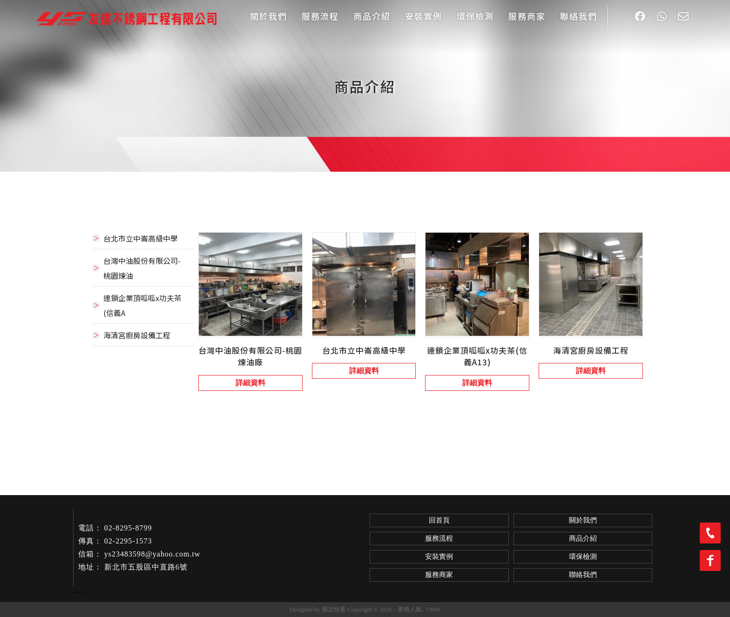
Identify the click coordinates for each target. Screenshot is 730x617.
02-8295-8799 (128, 528)
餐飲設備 (98, 590)
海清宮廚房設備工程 (136, 335)
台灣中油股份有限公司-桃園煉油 (142, 268)
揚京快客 (334, 609)
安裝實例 (423, 16)
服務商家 (527, 16)
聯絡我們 (578, 16)
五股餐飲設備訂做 (347, 590)
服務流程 (320, 16)
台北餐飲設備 (138, 590)
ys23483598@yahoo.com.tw (152, 554)
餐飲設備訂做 (232, 590)
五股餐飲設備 (185, 590)
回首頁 (439, 520)
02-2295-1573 (128, 541)
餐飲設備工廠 (401, 590)
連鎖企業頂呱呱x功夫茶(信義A (142, 305)
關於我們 (268, 16)
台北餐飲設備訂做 (286, 590)
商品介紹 (372, 16)
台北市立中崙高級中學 (140, 238)
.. (395, 609)
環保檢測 (475, 16)
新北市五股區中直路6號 (146, 567)
